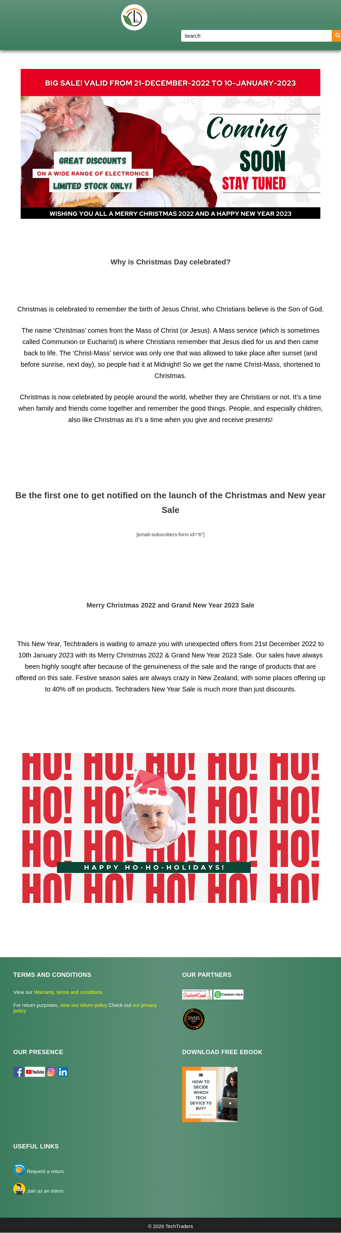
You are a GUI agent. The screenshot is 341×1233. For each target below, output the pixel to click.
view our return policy (84, 1005)
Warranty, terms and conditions (68, 992)
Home (190, 33)
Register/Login (283, 33)
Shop (223, 33)
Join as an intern (45, 1191)
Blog (249, 33)
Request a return (45, 1171)
